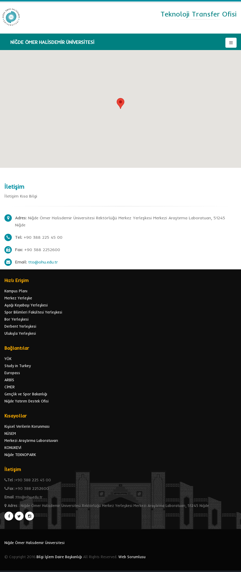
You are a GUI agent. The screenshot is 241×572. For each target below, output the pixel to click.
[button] (120, 103)
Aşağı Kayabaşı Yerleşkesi (26, 305)
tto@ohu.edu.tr (43, 262)
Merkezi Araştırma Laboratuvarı (31, 440)
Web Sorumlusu (132, 556)
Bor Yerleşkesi (16, 319)
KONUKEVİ (12, 447)
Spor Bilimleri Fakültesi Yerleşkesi (33, 312)
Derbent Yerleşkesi (20, 326)
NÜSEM (10, 433)
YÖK (7, 358)
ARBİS (9, 379)
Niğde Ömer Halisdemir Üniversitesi (34, 542)
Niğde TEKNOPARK (20, 454)
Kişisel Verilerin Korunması (26, 426)
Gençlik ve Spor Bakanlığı (25, 394)
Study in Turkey (17, 365)
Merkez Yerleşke (18, 298)
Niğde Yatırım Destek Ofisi (26, 401)
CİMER (9, 386)
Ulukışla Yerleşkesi (20, 333)
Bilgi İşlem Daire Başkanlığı (59, 556)
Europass (12, 372)
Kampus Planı (15, 291)
